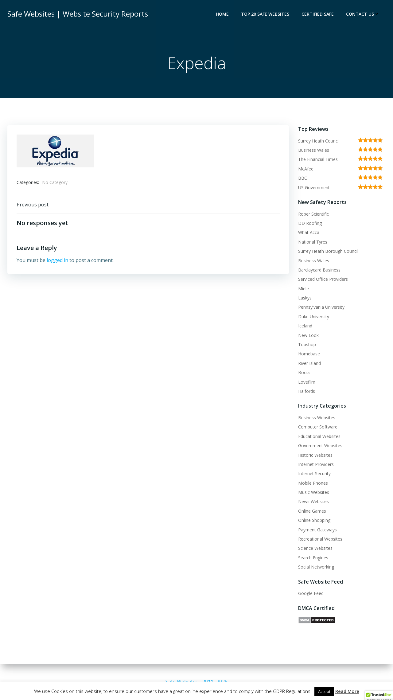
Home (222, 14)
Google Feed (311, 593)
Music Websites (313, 492)
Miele (303, 288)
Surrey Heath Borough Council (328, 251)
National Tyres (312, 242)
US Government (314, 187)
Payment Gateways (317, 530)
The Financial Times (318, 159)
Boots (304, 372)
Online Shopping (314, 520)
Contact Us (362, 14)
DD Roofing (310, 223)
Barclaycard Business (319, 270)
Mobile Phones (313, 483)
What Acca (308, 232)
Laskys (305, 298)
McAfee (305, 169)
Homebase (309, 354)
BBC (302, 178)
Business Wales (313, 150)
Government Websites (320, 445)
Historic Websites (315, 455)
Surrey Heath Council (319, 141)
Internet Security (314, 473)
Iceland (305, 326)
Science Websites (315, 548)
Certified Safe (318, 14)
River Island (309, 363)
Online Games (312, 511)
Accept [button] (324, 691)
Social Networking (316, 567)
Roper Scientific (313, 214)
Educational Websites (319, 436)
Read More (347, 691)
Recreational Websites (320, 539)
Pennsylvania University (321, 307)
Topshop (307, 344)
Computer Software (317, 427)
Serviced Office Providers (323, 279)
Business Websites (316, 417)
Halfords (306, 391)
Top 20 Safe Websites (265, 14)
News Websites (313, 501)
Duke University (313, 316)
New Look (308, 335)
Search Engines (313, 558)
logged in (57, 260)
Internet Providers (316, 464)
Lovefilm (306, 382)
